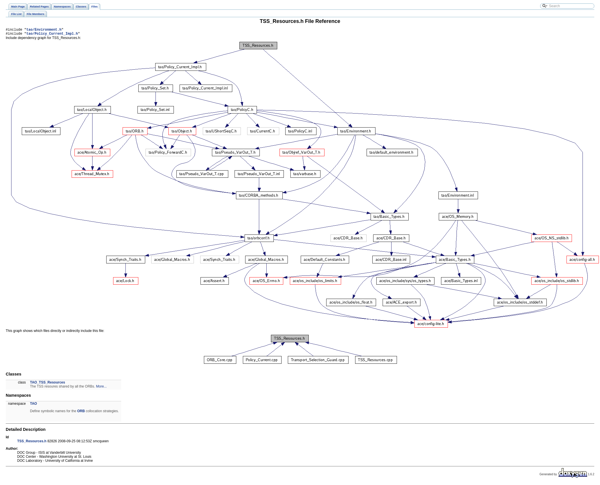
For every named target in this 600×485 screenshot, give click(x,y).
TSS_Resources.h (31, 443)
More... (101, 388)
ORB (81, 413)
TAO (33, 405)
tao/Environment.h (43, 30)
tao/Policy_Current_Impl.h (52, 35)
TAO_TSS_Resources (47, 384)
